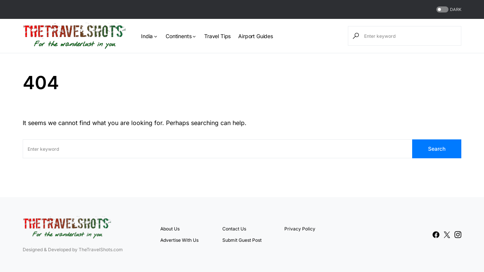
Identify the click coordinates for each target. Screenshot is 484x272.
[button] (448, 9)
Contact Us (234, 229)
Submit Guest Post (242, 240)
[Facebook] (436, 234)
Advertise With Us (179, 240)
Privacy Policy (299, 229)
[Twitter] (447, 234)
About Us (170, 229)
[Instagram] (458, 234)
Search (436, 148)
